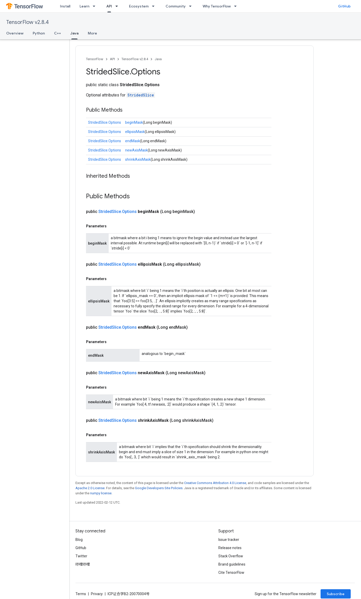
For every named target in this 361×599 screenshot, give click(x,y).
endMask (132, 141)
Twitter (81, 556)
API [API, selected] (109, 6)
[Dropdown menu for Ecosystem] (155, 6)
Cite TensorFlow (231, 572)
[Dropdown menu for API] (118, 6)
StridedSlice (140, 95)
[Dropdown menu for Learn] (95, 6)
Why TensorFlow (217, 6)
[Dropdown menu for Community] (192, 6)
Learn (84, 6)
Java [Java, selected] (74, 33)
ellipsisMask (135, 132)
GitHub (344, 6)
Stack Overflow (230, 556)
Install (65, 6)
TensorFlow (94, 59)
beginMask (134, 122)
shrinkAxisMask (138, 159)
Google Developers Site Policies (159, 488)
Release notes (230, 548)
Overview (14, 33)
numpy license (100, 493)
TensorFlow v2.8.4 (27, 22)
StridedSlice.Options (104, 122)
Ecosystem (139, 6)
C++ (57, 33)
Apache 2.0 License (90, 488)
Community (176, 6)
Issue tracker (228, 540)
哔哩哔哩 (82, 564)
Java (158, 59)
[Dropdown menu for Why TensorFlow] (237, 6)
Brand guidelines (231, 564)
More (92, 33)
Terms (80, 594)
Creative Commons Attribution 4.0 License (215, 483)
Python (39, 33)
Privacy (97, 594)
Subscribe (336, 594)
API (112, 59)
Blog (79, 540)
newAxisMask (136, 150)
